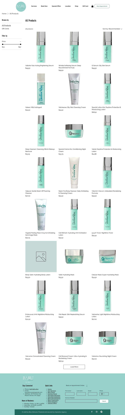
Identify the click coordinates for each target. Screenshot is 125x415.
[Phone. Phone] (106, 393)
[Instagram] (97, 412)
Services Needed (69, 398)
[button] (34, 6)
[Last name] (80, 393)
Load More (74, 367)
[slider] (2, 44)
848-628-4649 (33, 389)
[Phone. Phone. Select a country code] (103, 394)
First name (68, 391)
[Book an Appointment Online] (75, 385)
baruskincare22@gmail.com (33, 392)
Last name (80, 391)
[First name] (69, 393)
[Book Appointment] (102, 6)
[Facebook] (92, 412)
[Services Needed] (80, 401)
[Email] (92, 393)
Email (90, 391)
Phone (101, 390)
